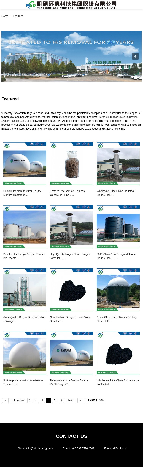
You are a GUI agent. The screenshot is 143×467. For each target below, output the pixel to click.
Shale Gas (18, 120)
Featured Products (115, 448)
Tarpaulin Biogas (108, 116)
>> (80, 400)
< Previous (18, 400)
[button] (7, 4)
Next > (70, 400)
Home (4, 15)
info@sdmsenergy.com (39, 448)
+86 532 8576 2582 (83, 448)
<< (5, 400)
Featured (18, 15)
